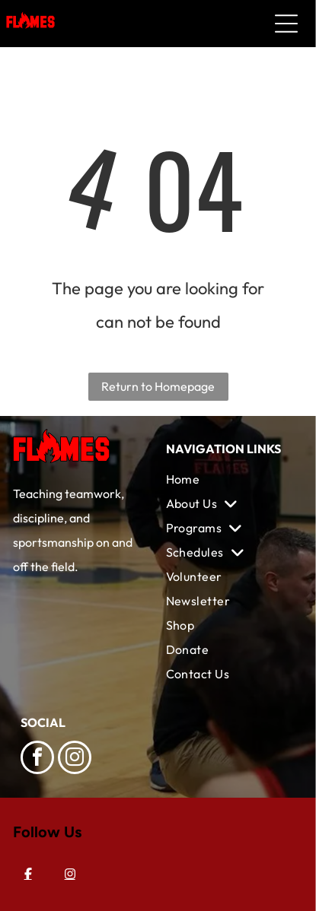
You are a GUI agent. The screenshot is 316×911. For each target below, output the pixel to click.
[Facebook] (28, 874)
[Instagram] (70, 874)
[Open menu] (286, 23)
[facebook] (37, 759)
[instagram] (74, 759)
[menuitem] (231, 479)
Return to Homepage (158, 386)
